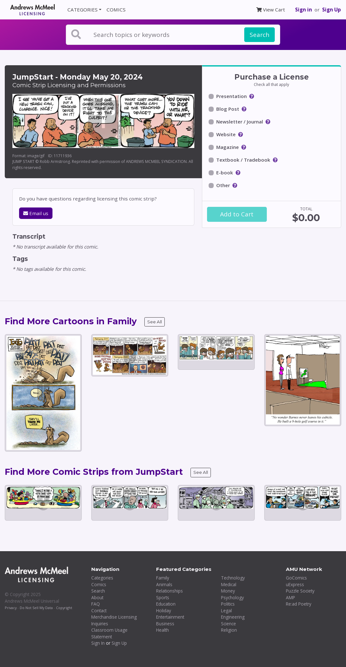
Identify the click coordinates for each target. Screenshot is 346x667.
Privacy (11, 607)
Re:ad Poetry (298, 604)
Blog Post (227, 109)
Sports (162, 597)
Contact (99, 610)
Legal (226, 610)
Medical (228, 584)
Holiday (163, 610)
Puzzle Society (300, 591)
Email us (35, 213)
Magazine (227, 147)
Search (259, 35)
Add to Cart (236, 214)
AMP (290, 597)
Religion (229, 630)
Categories (102, 578)
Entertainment (170, 617)
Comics (98, 584)
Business (165, 624)
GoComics (296, 578)
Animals (164, 584)
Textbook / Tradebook (243, 160)
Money (228, 591)
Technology (233, 578)
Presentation (231, 96)
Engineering (233, 617)
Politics (228, 604)
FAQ (95, 604)
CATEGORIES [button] (82, 9)
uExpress (295, 584)
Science (228, 624)
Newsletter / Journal (239, 121)
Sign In (98, 643)
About (97, 597)
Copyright (64, 607)
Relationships (169, 591)
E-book (224, 172)
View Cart (270, 9)
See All (154, 321)
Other (223, 185)
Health (162, 630)
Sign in (303, 9)
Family (162, 578)
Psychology (232, 597)
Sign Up (331, 9)
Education (166, 604)
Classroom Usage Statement (109, 633)
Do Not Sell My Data (36, 607)
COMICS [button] (116, 9)
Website (226, 134)
